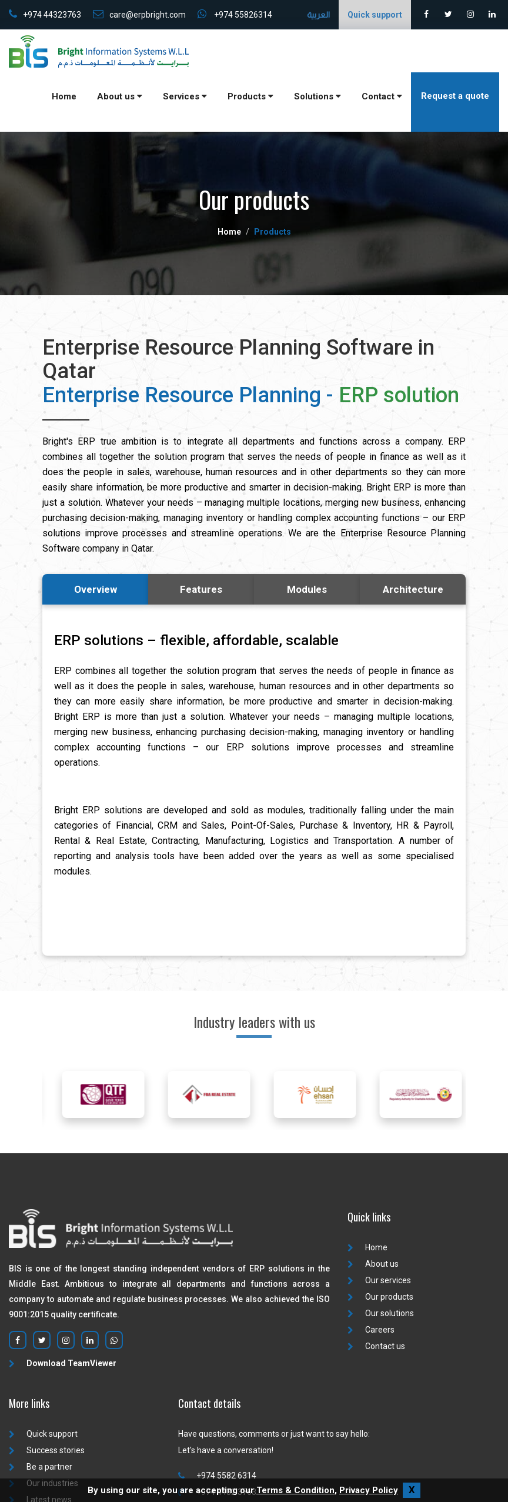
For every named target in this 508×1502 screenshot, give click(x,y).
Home (64, 96)
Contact (382, 96)
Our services (379, 1280)
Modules (307, 589)
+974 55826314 (235, 14)
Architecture (413, 589)
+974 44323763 (45, 14)
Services (185, 96)
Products (250, 96)
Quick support (43, 1433)
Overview (95, 589)
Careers (371, 1329)
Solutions (317, 96)
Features (201, 589)
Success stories (47, 1450)
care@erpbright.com (139, 14)
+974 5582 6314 (217, 1475)
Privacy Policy (368, 1490)
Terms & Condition (295, 1490)
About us (119, 96)
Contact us (376, 1346)
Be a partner (40, 1466)
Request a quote (455, 96)
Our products (380, 1296)
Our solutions (380, 1313)
